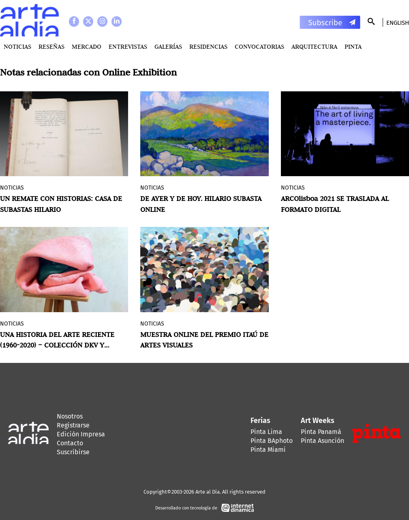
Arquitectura (314, 46)
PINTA (353, 46)
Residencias (208, 46)
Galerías (168, 46)
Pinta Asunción (322, 440)
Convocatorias (259, 46)
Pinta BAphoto (272, 440)
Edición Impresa (81, 434)
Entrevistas (128, 46)
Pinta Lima (266, 432)
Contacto (70, 443)
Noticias (17, 46)
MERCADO (86, 46)
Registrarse (73, 425)
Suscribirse (73, 452)
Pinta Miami (268, 449)
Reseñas (51, 46)
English (397, 22)
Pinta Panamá (321, 432)
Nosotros (70, 416)
